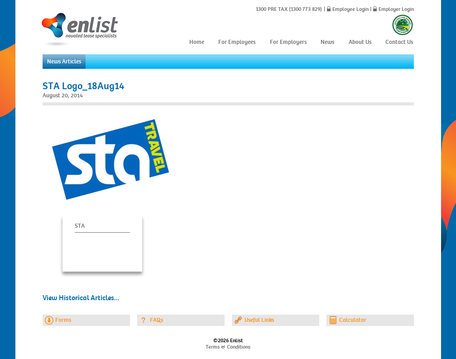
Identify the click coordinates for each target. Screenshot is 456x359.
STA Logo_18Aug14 (84, 86)
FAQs (156, 320)
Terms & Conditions (228, 347)
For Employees (236, 42)
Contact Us (399, 42)
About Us (360, 42)
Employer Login (396, 9)
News (327, 42)
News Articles (64, 61)
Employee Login (350, 9)
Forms (63, 320)
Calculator (352, 320)
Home (196, 42)
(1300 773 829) (305, 9)
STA (80, 226)
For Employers (288, 42)
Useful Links (259, 320)
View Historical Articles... (81, 297)
